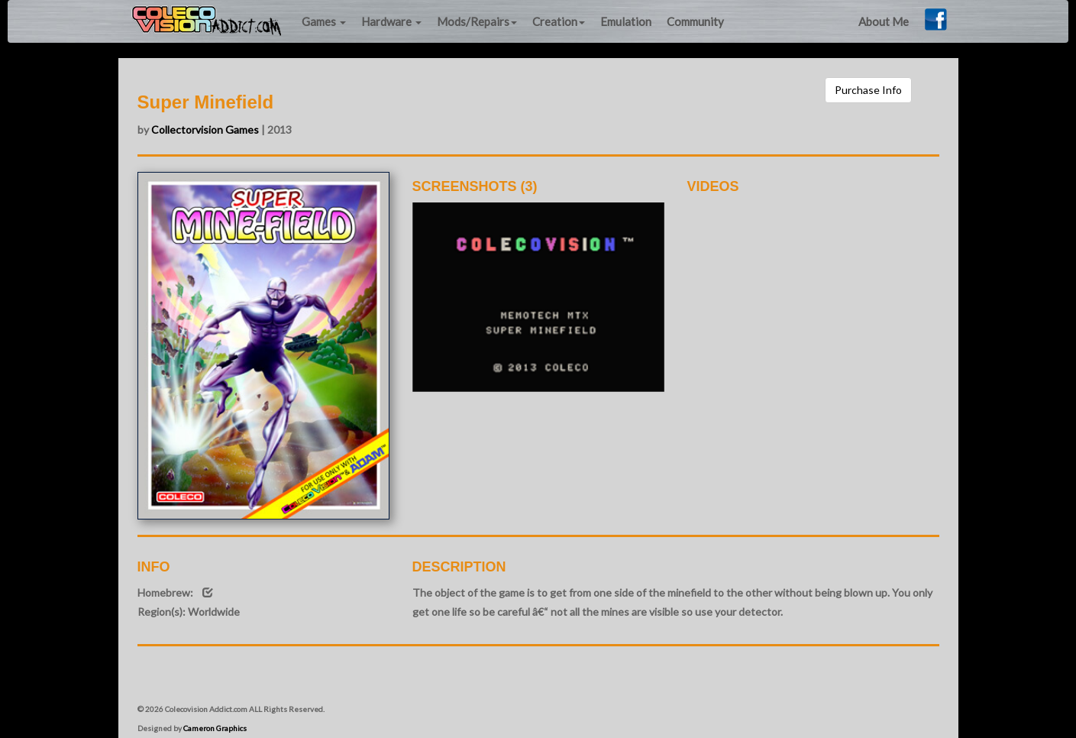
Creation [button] (558, 21)
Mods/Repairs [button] (477, 21)
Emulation (625, 21)
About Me (883, 21)
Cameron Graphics (215, 728)
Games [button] (324, 21)
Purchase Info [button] (868, 89)
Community (695, 21)
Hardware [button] (391, 21)
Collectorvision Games (205, 129)
